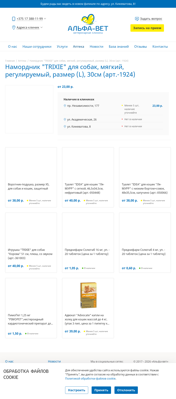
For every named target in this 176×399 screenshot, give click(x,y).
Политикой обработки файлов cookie (90, 378)
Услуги (62, 46)
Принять (101, 390)
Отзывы (140, 46)
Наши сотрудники (37, 46)
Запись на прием (147, 28)
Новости (96, 46)
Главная (10, 60)
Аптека (78, 46)
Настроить (76, 390)
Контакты (160, 46)
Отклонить (126, 390)
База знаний (119, 46)
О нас (12, 46)
